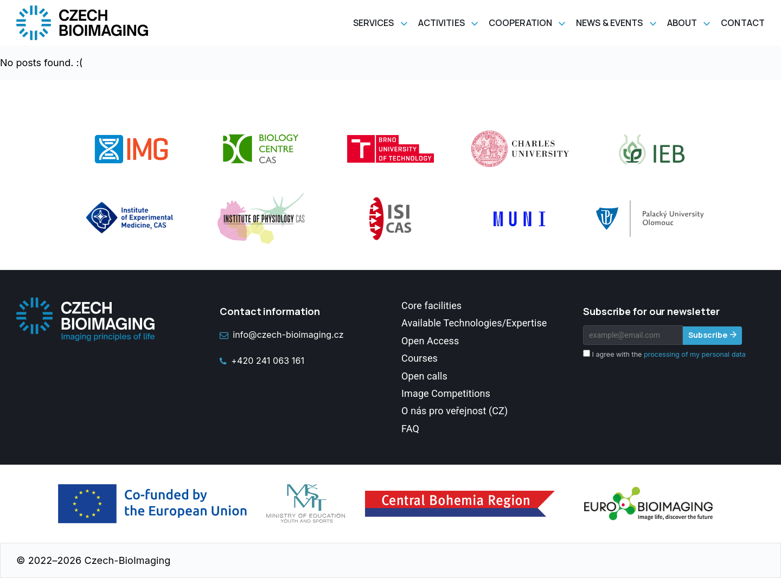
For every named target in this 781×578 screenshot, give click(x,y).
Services (373, 23)
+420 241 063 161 (262, 360)
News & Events (609, 23)
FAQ (410, 428)
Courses (419, 358)
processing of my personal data (695, 354)
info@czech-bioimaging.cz (282, 334)
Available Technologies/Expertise (474, 323)
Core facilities (431, 305)
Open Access (430, 340)
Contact (743, 23)
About (682, 23)
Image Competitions (445, 393)
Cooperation (520, 23)
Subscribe (707, 335)
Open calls (424, 376)
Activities (441, 23)
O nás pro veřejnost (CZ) (454, 410)
